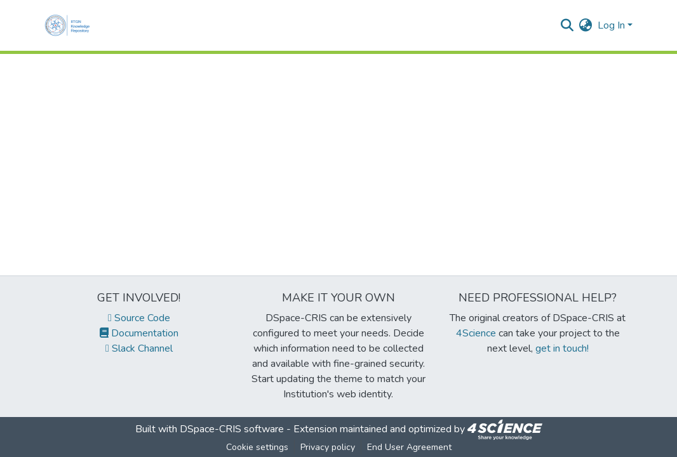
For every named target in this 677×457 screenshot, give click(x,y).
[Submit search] (567, 25)
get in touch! (562, 348)
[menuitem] (586, 25)
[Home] (70, 25)
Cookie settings (257, 447)
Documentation (139, 333)
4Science (476, 333)
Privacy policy (327, 447)
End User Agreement (409, 447)
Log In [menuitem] (611, 25)
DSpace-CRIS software (232, 429)
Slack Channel (139, 348)
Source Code (139, 318)
